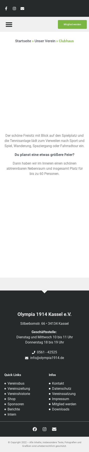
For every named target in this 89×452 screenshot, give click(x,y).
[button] (8, 24)
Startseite (23, 41)
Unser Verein (45, 41)
